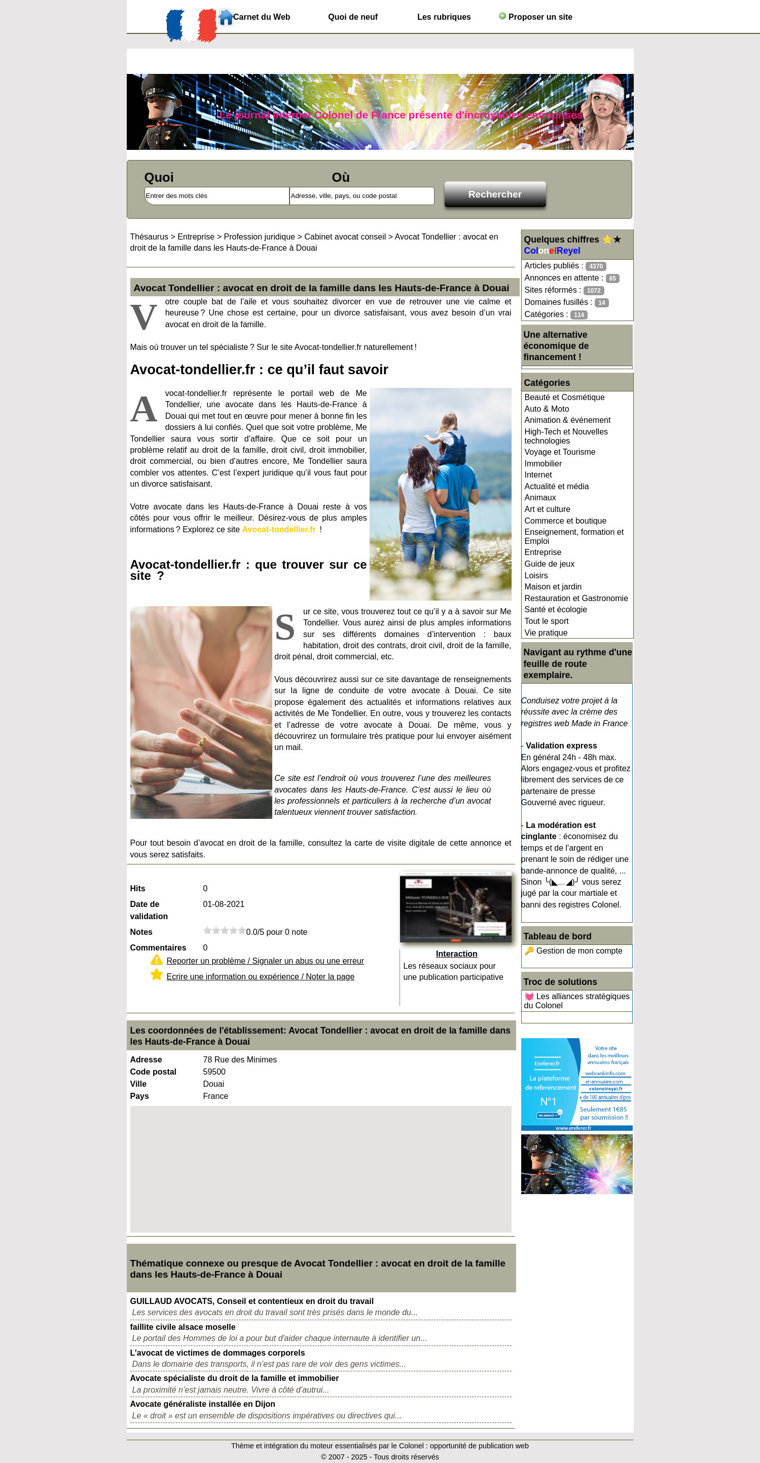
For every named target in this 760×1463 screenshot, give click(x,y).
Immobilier (543, 463)
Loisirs (536, 575)
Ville (138, 1084)
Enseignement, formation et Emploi (574, 536)
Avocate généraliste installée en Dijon (203, 1404)
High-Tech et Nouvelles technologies (566, 436)
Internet (538, 474)
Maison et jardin (553, 586)
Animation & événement (568, 420)
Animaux (540, 497)
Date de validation (149, 910)
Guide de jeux (550, 564)
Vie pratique (546, 632)
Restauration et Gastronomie (577, 598)
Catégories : (556, 315)
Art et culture (548, 509)
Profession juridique (259, 236)
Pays (139, 1096)
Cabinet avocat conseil (345, 236)
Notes (141, 932)
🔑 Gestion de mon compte (573, 950)
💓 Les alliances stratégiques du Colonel (577, 1001)
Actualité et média (557, 486)
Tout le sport (547, 621)
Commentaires (158, 947)
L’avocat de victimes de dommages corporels (217, 1353)
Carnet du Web (262, 17)
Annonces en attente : (572, 278)
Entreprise (543, 552)
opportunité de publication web (479, 1446)
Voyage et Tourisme (560, 452)
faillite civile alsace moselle (183, 1327)
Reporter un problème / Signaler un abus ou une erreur (266, 961)
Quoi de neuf (353, 17)
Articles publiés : (566, 266)
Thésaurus (149, 236)
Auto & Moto (547, 409)
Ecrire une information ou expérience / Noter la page (261, 976)
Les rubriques (444, 17)
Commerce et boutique (566, 521)
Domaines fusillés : (567, 302)
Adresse (146, 1059)
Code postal (153, 1071)
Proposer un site (535, 16)
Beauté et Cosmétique (565, 397)
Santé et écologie (556, 609)
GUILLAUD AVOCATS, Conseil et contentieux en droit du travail (252, 1301)
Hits (138, 888)
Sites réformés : (564, 290)
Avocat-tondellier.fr (279, 529)
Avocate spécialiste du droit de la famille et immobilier (234, 1378)
